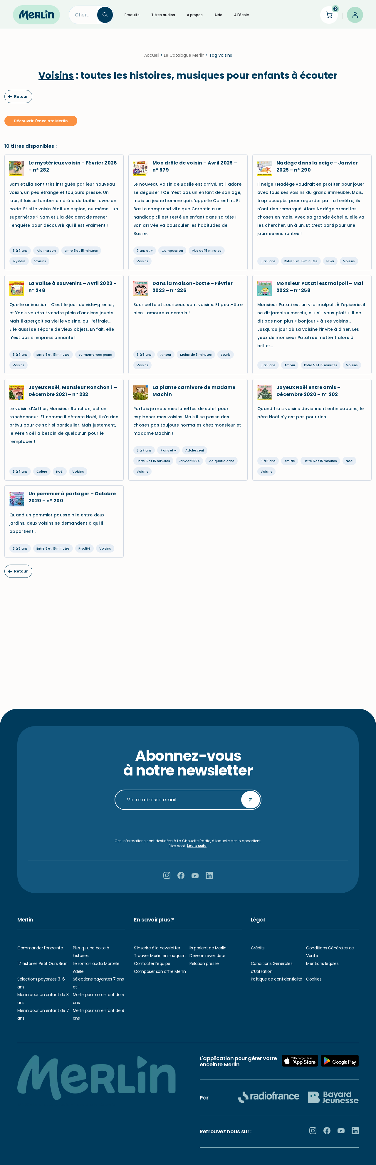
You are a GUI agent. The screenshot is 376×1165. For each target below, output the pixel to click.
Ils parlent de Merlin (207, 948)
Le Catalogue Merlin (184, 59)
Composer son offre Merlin (160, 971)
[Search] (83, 15)
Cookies (313, 979)
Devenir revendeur (207, 955)
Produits (132, 14)
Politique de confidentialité (276, 979)
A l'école (241, 14)
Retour (18, 100)
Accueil (151, 59)
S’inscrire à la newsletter (157, 948)
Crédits (258, 948)
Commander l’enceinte (40, 948)
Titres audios (163, 14)
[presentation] (188, 824)
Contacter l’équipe (152, 963)
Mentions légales (322, 963)
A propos (195, 14)
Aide (218, 14)
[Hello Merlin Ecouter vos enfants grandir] (36, 15)
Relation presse (204, 963)
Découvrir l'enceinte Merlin (41, 124)
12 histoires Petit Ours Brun (42, 963)
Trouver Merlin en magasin (160, 955)
